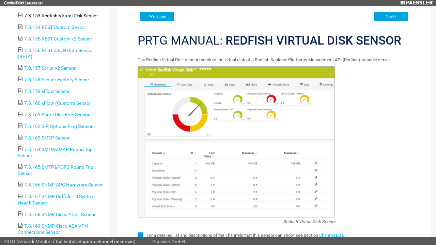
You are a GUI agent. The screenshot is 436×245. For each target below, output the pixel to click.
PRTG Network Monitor (27, 241)
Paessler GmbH (168, 241)
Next (390, 16)
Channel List (331, 235)
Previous (158, 16)
